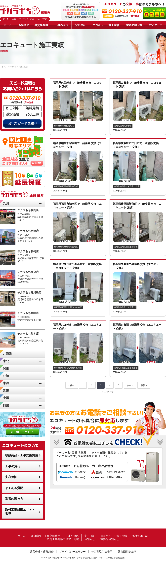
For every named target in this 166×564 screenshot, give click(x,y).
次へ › (130, 385)
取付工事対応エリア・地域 (20, 511)
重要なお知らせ (109, 539)
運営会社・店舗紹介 (42, 551)
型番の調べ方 (134, 25)
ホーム (8, 25)
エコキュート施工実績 (106, 25)
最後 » (144, 385)
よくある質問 (14, 488)
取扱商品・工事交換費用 (33, 25)
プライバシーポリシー (72, 551)
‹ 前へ (72, 385)
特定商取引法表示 (101, 551)
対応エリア (155, 25)
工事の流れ (61, 25)
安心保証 (80, 25)
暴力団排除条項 (127, 551)
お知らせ (89, 539)
